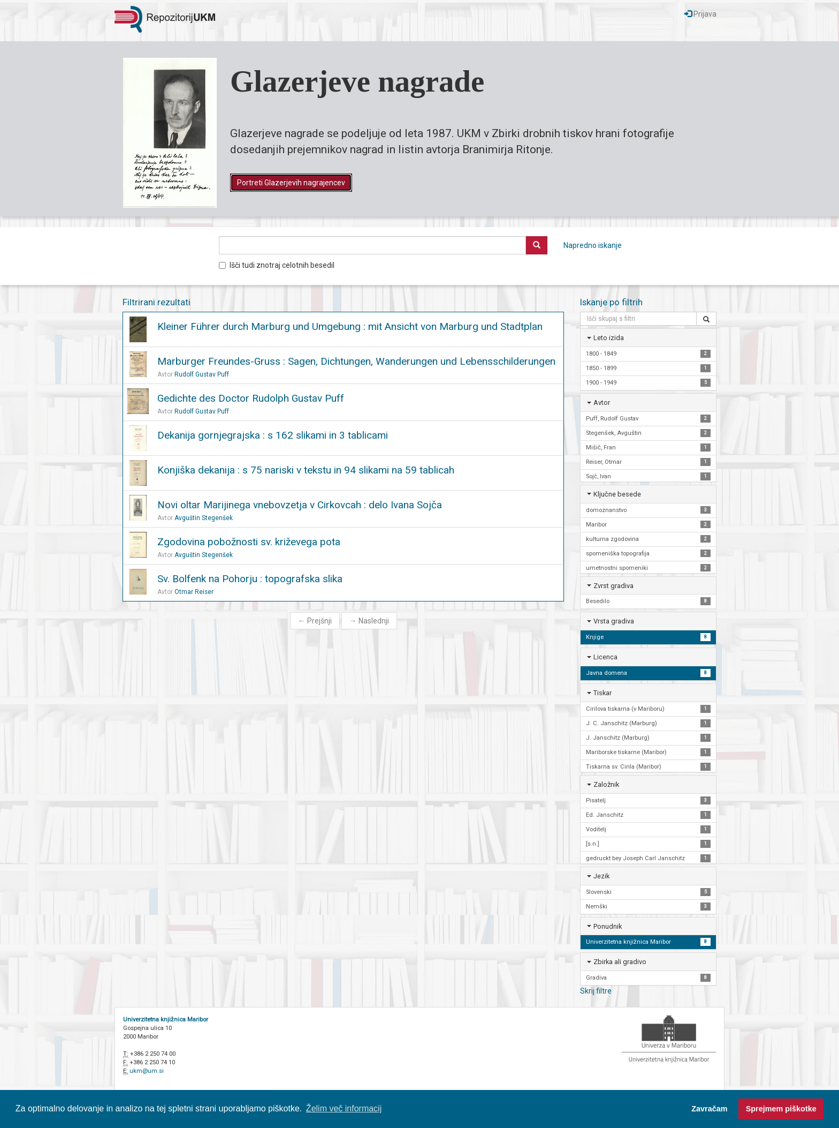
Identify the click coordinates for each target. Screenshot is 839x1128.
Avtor (601, 402)
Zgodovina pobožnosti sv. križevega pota (248, 542)
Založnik (606, 784)
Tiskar (602, 693)
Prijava (700, 14)
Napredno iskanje (592, 245)
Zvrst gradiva (613, 586)
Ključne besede (617, 494)
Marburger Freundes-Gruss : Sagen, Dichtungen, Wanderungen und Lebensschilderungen (356, 361)
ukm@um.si (146, 1070)
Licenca (605, 657)
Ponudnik (607, 926)
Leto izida (608, 338)
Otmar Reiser (193, 592)
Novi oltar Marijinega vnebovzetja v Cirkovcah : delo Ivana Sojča (299, 505)
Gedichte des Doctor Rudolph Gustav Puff (250, 398)
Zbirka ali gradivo (619, 962)
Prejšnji (315, 620)
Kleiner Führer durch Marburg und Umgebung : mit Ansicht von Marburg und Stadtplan (350, 326)
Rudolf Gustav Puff (201, 374)
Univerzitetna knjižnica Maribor (165, 1019)
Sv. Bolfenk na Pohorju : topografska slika (249, 579)
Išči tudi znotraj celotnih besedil (276, 265)
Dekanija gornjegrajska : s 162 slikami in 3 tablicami (272, 435)
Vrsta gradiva (613, 621)
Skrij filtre (596, 991)
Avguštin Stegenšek (203, 518)
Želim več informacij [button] (344, 1108)
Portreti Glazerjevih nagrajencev (291, 182)
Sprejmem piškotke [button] (781, 1108)
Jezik (601, 876)
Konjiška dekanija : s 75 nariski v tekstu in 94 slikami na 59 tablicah (305, 470)
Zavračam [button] (709, 1108)
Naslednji (369, 620)
